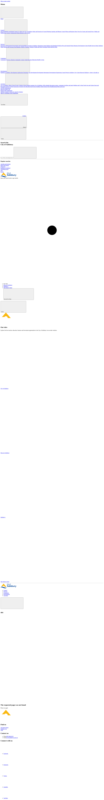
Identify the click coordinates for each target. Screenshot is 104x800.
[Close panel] (12, 12)
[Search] (14, 122)
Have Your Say (78, 31)
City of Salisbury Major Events (8, 85)
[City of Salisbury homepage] (6, 324)
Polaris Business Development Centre (79, 45)
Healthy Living (40, 59)
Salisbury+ (5, 286)
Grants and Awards (86, 31)
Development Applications (17, 72)
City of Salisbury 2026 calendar (42, 85)
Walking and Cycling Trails (79, 85)
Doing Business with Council (23, 33)
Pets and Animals (66, 45)
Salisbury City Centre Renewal (77, 72)
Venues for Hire (9, 86)
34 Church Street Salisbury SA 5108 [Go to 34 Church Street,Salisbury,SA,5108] (4, 729)
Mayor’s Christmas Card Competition (9, 93)
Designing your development (30, 72)
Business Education (32, 59)
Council (3, 30)
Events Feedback (37, 86)
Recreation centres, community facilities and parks (61, 85)
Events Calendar (19, 85)
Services (3, 44)
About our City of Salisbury (26, 31)
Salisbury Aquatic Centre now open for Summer (12, 92)
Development (4, 71)
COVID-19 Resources (6, 88)
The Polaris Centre (7, 287)
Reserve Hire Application (6, 90)
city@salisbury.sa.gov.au (12, 737)
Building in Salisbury (6, 72)
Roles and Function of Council (40, 31)
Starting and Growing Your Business (12, 47)
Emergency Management (6, 45)
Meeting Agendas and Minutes (54, 31)
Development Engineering (55, 72)
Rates (97, 45)
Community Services (6, 59)
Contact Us (17, 31)
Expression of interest (18, 86)
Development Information (43, 72)
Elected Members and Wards (7, 31)
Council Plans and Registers (68, 31)
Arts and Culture (90, 85)
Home (2, 18)
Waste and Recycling (52, 47)
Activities (3, 84)
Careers (8, 33)
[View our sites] (14, 99)
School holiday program (29, 85)
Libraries (13, 59)
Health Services (92, 45)
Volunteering (13, 33)
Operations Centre (42, 45)
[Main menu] (12, 603)
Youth (26, 59)
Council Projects (66, 72)
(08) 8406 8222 (10, 736)
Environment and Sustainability (19, 45)
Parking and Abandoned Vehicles (54, 45)
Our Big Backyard (28, 86)
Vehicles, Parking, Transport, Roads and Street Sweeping (34, 47)
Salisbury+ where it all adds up (91, 72)
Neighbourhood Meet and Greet (57, 86)
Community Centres (20, 59)
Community (3, 58)
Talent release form (45, 86)
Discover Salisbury (7, 285)
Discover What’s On (5, 89)
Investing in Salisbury (32, 45)
